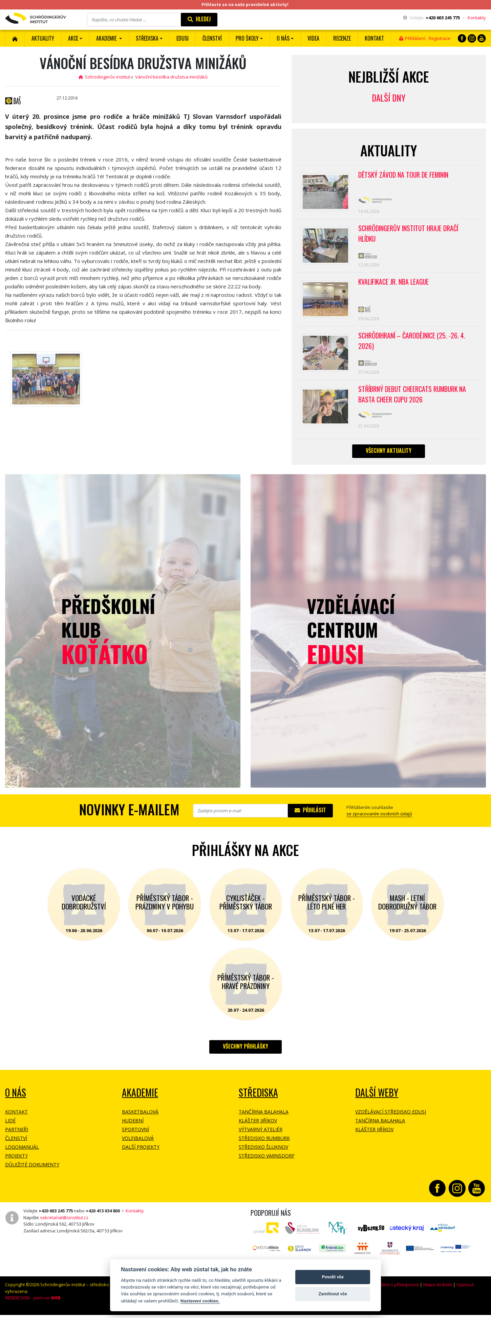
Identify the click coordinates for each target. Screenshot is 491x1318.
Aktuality (42, 38)
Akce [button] (73, 38)
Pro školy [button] (247, 38)
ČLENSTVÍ (212, 38)
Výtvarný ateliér (260, 1135)
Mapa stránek (437, 1290)
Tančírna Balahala (264, 1117)
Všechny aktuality (388, 456)
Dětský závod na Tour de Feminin (404, 175)
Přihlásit (310, 816)
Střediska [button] (147, 38)
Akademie (140, 1098)
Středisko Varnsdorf (267, 1161)
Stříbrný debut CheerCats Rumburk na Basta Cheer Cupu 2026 (413, 399)
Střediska (258, 1098)
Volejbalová (138, 1144)
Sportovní (135, 1135)
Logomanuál (22, 1152)
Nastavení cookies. (200, 1300)
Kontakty (477, 18)
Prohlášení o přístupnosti (393, 1290)
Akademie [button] (107, 38)
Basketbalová (140, 1117)
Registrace (439, 38)
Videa (313, 38)
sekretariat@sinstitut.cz (64, 1223)
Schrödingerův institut (104, 77)
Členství (16, 1144)
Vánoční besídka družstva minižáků (171, 77)
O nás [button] (283, 38)
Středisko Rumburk (264, 1144)
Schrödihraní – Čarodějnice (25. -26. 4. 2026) (412, 344)
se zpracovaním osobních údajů (379, 819)
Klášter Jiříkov (258, 1126)
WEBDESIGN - (33, 1303)
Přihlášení (412, 38)
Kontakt (374, 38)
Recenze (342, 38)
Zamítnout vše (332, 1293)
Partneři (16, 1135)
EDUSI (182, 38)
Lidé (10, 1126)
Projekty (16, 1161)
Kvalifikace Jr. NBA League (394, 284)
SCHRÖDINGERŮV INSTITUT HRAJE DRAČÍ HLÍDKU (409, 234)
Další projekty (140, 1152)
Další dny (388, 97)
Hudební (133, 1126)
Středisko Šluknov (263, 1152)
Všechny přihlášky (245, 1052)
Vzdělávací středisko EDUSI (390, 1117)
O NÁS (15, 1098)
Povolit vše (332, 1276)
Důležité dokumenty (32, 1170)
